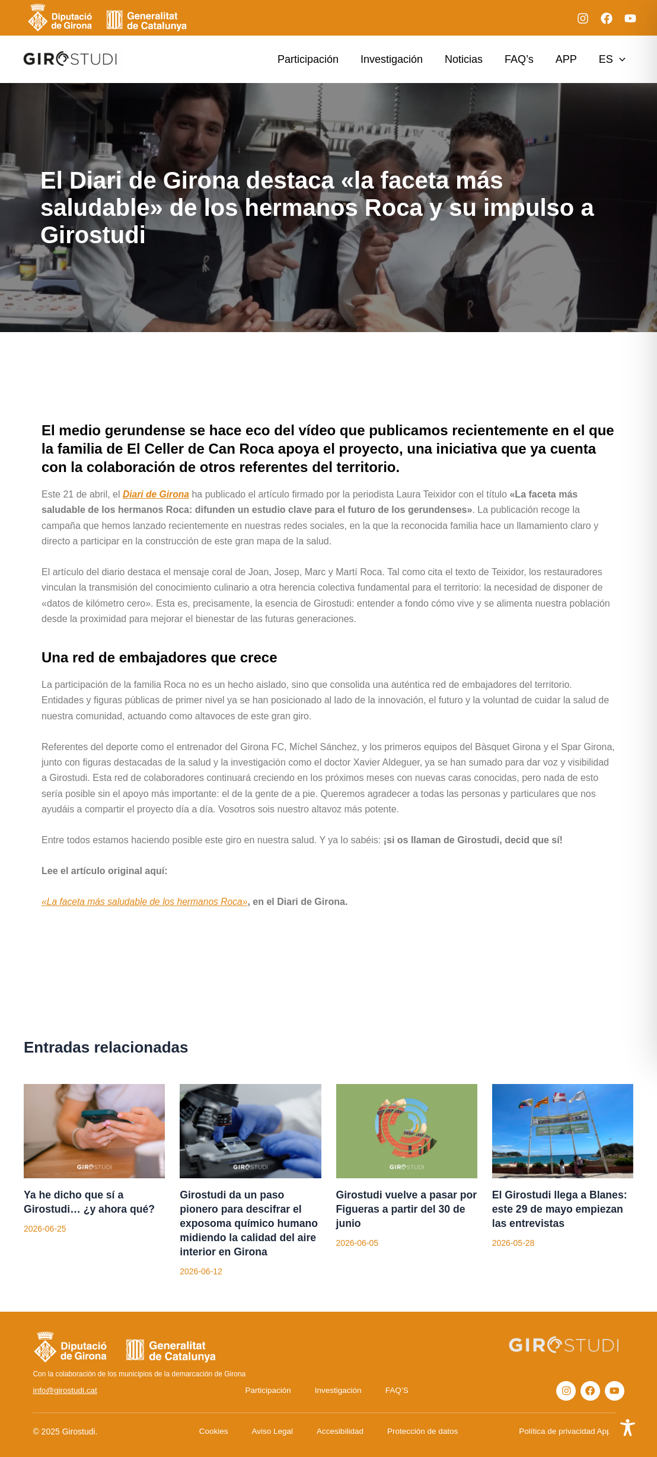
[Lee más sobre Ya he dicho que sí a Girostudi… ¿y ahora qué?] (94, 1130)
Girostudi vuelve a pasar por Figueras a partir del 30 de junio (404, 1209)
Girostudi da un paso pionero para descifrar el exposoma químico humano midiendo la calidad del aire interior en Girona (250, 1223)
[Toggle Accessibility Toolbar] (627, 1427)
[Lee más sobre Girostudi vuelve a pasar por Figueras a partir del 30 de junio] (406, 1130)
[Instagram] (583, 18)
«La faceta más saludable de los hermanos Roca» (147, 902)
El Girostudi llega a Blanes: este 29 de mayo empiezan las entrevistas (561, 1209)
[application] (619, 59)
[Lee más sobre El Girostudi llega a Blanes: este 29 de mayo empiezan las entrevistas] (562, 1130)
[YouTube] (630, 18)
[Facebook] (607, 18)
